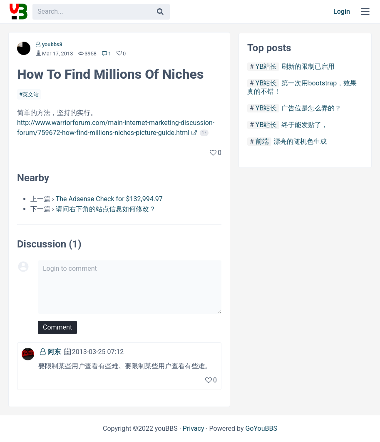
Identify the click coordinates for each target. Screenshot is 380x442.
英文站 (30, 94)
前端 (262, 141)
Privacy (193, 428)
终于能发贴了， (304, 125)
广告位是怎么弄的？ (311, 108)
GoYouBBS (261, 428)
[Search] (160, 12)
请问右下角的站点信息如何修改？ (106, 209)
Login (341, 11)
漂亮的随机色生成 (300, 141)
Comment (57, 327)
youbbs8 (52, 44)
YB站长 (266, 66)
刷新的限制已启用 (308, 66)
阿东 (54, 352)
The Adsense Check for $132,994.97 (109, 199)
